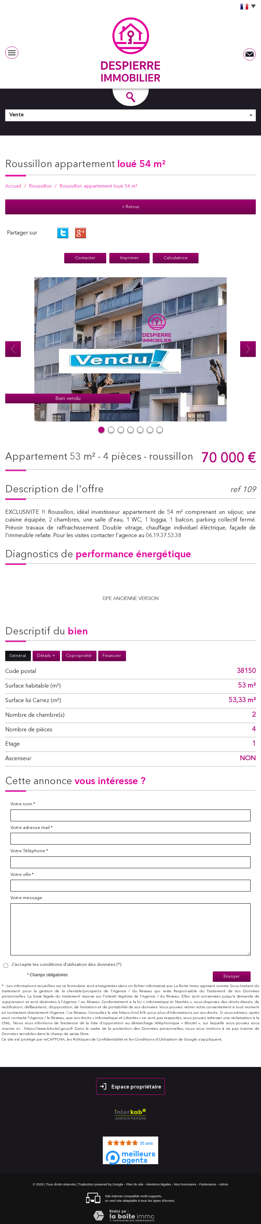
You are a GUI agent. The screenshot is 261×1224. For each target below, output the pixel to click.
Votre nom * (22, 804)
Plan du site (134, 1184)
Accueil (13, 186)
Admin (223, 1184)
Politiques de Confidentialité (98, 1040)
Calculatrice (175, 258)
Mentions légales (158, 1184)
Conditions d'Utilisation (156, 1040)
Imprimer (129, 258)
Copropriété (79, 656)
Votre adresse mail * (31, 827)
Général (17, 656)
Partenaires (207, 1184)
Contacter (85, 258)
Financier (111, 656)
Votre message (26, 898)
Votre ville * (22, 874)
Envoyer (232, 976)
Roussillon (40, 186)
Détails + (46, 656)
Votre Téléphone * (29, 851)
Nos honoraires (185, 1184)
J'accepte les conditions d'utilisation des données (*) (66, 964)
